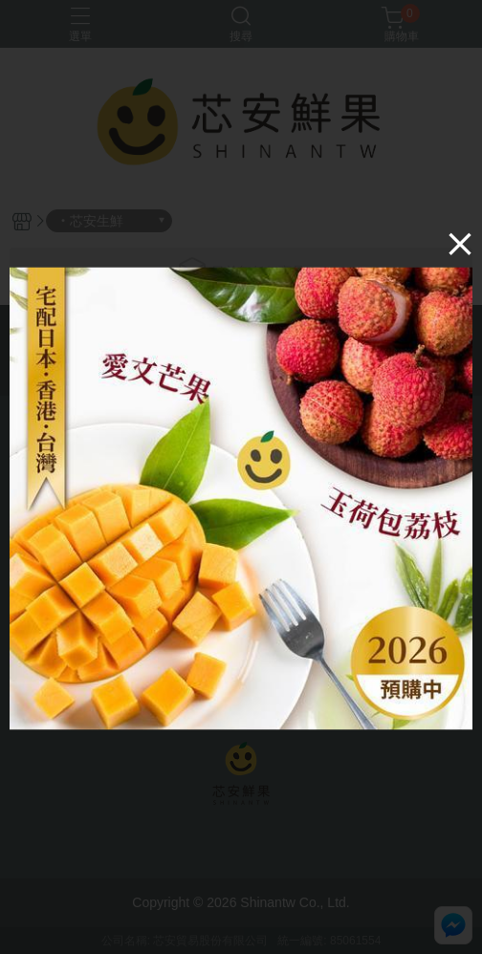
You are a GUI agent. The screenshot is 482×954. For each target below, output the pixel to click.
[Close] (460, 244)
